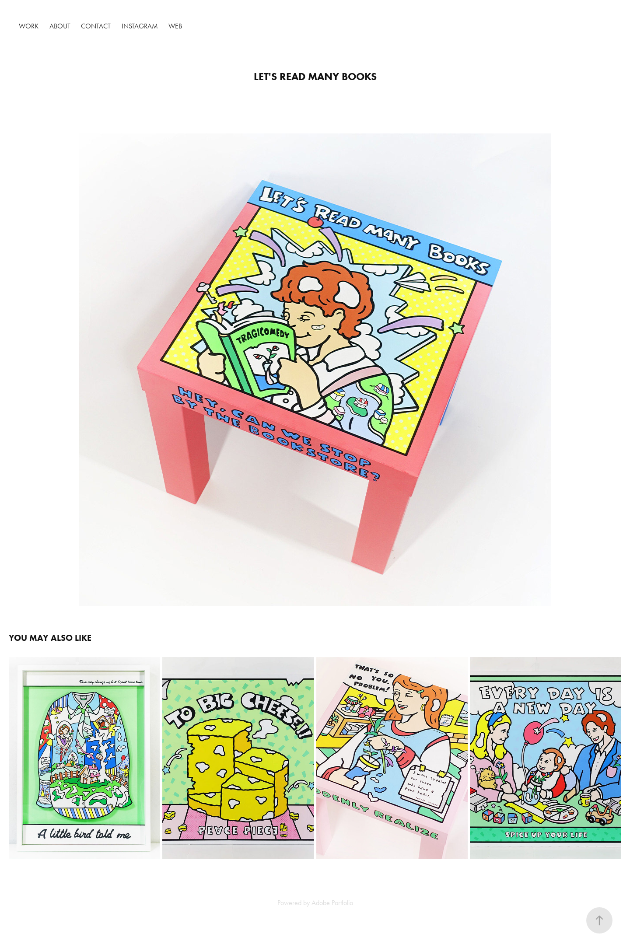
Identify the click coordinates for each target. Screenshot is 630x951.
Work (28, 26)
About (59, 26)
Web (175, 26)
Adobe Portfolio (332, 903)
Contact (96, 26)
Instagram (140, 26)
